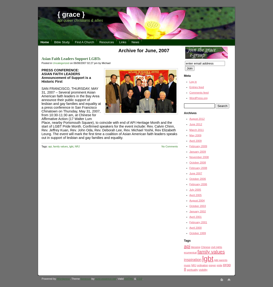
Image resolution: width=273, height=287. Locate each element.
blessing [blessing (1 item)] (195, 247)
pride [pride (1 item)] (219, 265)
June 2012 (195, 124)
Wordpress (63, 278)
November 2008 (199, 157)
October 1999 (197, 233)
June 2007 (195, 173)
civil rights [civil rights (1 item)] (216, 247)
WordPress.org (198, 98)
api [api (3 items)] (187, 246)
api (50, 146)
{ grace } (71, 14)
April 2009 (195, 140)
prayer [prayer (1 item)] (212, 265)
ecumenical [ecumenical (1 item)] (190, 252)
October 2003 (197, 206)
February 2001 (198, 222)
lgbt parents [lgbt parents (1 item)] (220, 260)
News (135, 42)
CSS (139, 278)
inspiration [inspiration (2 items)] (193, 259)
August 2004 (197, 200)
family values (60, 146)
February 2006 (198, 184)
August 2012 (197, 118)
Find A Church (84, 42)
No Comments (170, 146)
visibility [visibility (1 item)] (203, 269)
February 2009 (198, 146)
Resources (106, 42)
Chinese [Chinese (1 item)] (205, 247)
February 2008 (198, 168)
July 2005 (195, 189)
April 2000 (195, 227)
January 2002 (197, 211)
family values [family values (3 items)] (211, 251)
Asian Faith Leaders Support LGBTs (70, 59)
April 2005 (195, 195)
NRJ (77, 146)
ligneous (86, 278)
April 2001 (195, 216)
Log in (193, 81)
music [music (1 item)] (187, 265)
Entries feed (196, 87)
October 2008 (197, 162)
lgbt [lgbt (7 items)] (207, 258)
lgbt (71, 146)
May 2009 (195, 135)
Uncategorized (61, 63)
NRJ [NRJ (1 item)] (193, 265)
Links (122, 42)
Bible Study (62, 42)
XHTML (129, 278)
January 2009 (197, 151)
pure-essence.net (105, 278)
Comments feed (199, 92)
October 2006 (197, 178)
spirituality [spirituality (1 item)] (192, 269)
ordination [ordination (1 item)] (202, 265)
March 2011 (196, 130)
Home (44, 42)
